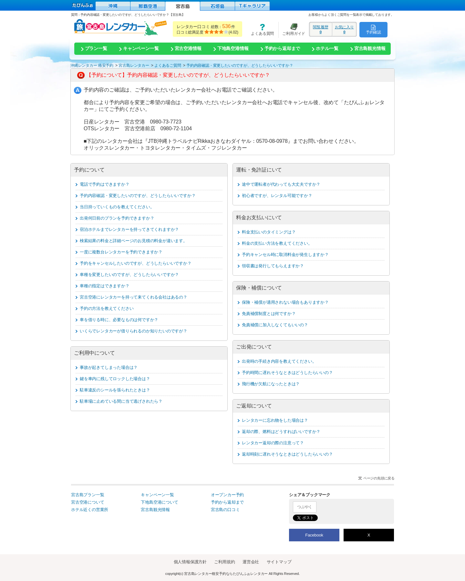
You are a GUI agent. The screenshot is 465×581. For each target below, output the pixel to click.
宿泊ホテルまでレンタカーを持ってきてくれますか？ (129, 229)
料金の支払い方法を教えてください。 (277, 243)
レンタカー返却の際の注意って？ (273, 442)
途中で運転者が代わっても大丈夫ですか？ (281, 184)
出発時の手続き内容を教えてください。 (279, 361)
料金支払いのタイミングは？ (268, 232)
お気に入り (344, 29)
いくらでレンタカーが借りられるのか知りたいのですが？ (133, 331)
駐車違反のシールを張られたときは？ (115, 390)
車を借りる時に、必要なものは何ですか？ (119, 319)
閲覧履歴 (320, 29)
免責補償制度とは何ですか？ (268, 313)
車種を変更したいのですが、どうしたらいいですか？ (129, 274)
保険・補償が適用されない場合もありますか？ (285, 302)
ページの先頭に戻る (379, 478)
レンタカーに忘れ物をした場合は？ (275, 420)
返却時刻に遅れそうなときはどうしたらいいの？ (287, 454)
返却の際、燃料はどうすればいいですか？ (281, 431)
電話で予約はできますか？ (104, 184)
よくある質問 (260, 29)
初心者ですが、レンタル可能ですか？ (277, 195)
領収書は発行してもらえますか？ (273, 265)
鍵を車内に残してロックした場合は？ (115, 378)
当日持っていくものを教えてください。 (117, 206)
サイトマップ (279, 561)
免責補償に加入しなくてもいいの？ (275, 324)
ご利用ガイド (292, 29)
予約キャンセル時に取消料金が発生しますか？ (285, 254)
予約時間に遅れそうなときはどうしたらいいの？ (287, 372)
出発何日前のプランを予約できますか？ (117, 218)
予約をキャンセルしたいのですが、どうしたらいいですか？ (135, 263)
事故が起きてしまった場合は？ (109, 367)
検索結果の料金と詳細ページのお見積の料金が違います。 (133, 240)
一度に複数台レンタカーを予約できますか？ (121, 252)
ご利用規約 (224, 561)
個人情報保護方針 (190, 561)
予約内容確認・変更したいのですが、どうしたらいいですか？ (137, 195)
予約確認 (373, 29)
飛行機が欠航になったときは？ (271, 383)
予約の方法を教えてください (106, 308)
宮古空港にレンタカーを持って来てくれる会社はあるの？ (133, 297)
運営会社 (251, 561)
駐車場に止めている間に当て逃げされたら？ (121, 401)
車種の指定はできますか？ (104, 285)
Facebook (314, 535)
